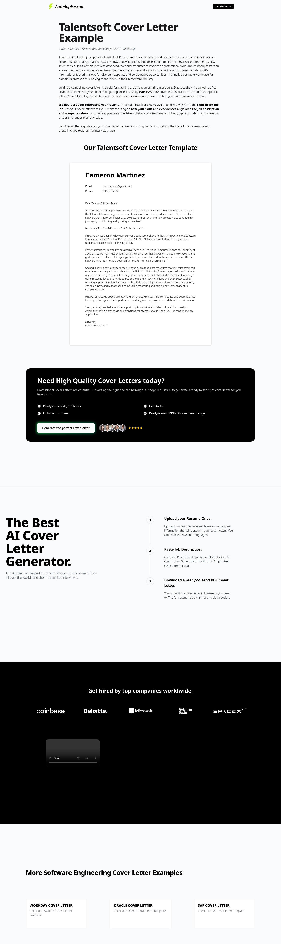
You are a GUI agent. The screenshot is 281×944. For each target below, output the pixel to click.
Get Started (223, 6)
